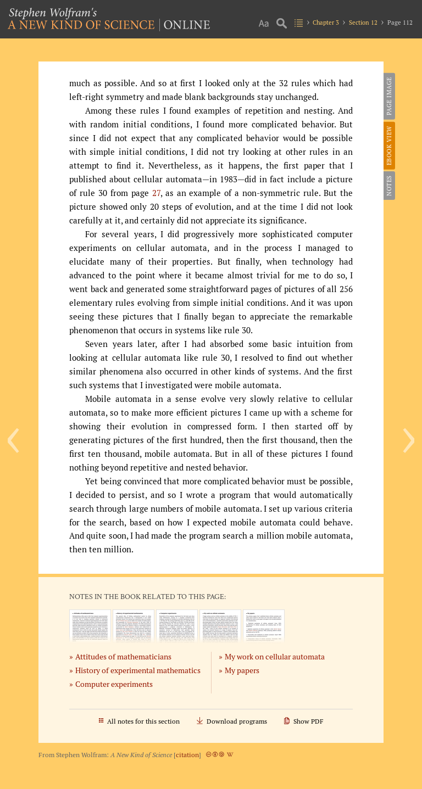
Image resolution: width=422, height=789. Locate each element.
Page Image (389, 96)
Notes (389, 185)
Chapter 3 (326, 22)
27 (156, 193)
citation (187, 755)
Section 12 (363, 22)
